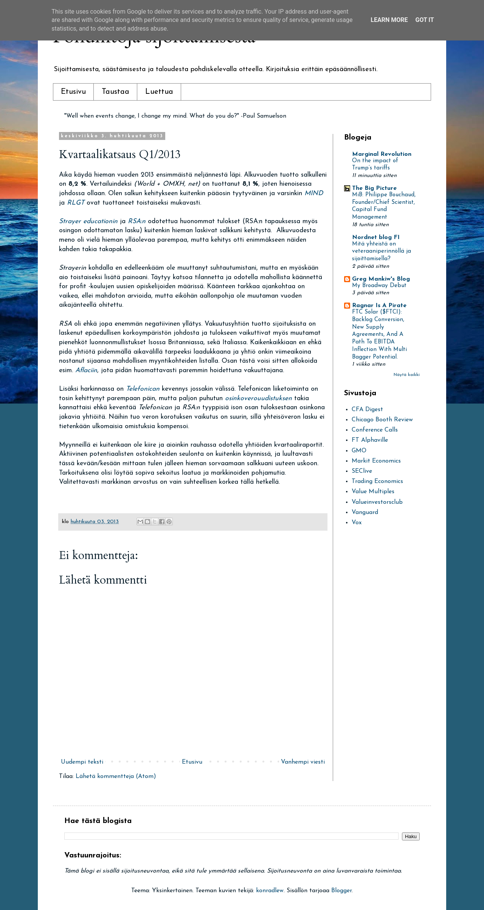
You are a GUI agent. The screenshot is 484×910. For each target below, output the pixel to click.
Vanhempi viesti (303, 762)
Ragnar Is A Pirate (379, 306)
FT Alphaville (370, 440)
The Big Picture (374, 188)
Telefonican (144, 389)
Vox (356, 523)
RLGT (77, 203)
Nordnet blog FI (376, 237)
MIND (313, 193)
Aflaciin (86, 370)
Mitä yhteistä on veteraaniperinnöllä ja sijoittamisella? (381, 251)
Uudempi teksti (82, 762)
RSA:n (137, 221)
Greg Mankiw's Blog (381, 279)
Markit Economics (376, 461)
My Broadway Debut (379, 286)
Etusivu (73, 92)
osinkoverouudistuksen (259, 398)
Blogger (341, 891)
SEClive (362, 471)
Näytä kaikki (407, 375)
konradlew (270, 891)
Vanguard (365, 512)
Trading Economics (377, 481)
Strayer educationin (88, 221)
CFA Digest (367, 410)
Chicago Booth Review (382, 420)
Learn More (389, 19)
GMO (359, 451)
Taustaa (115, 92)
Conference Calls (375, 430)
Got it (424, 19)
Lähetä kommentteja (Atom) (116, 776)
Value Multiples (373, 492)
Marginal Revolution (381, 154)
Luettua (159, 92)
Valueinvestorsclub (377, 502)
